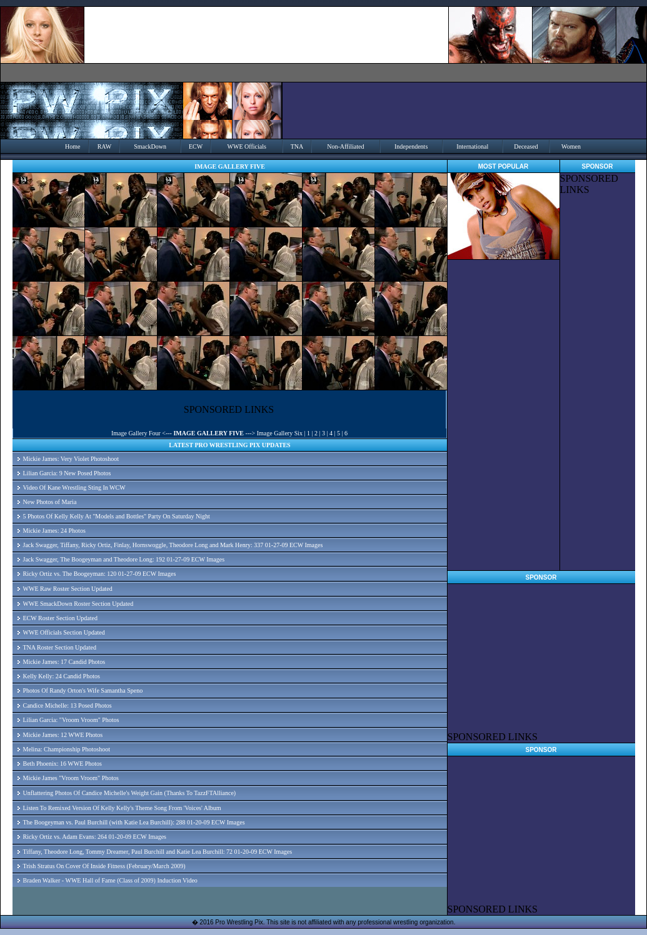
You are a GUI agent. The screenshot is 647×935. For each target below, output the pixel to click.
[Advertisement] (597, 382)
